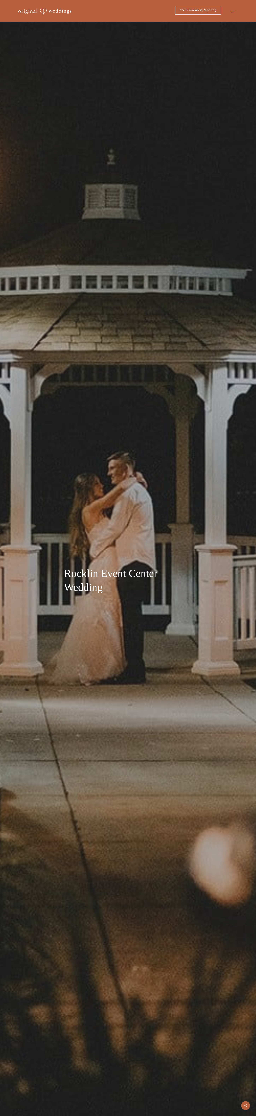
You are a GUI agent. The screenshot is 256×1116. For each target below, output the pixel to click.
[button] (233, 11)
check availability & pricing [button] (198, 10)
